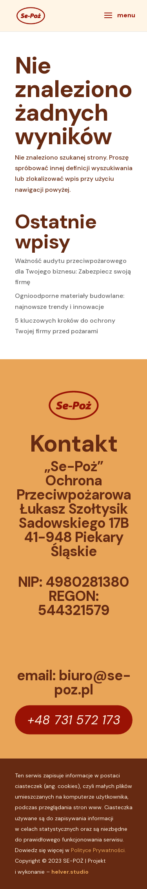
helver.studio (70, 871)
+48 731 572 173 (73, 719)
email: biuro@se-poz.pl (74, 682)
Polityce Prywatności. (98, 850)
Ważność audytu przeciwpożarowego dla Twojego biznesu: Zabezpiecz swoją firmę (73, 271)
